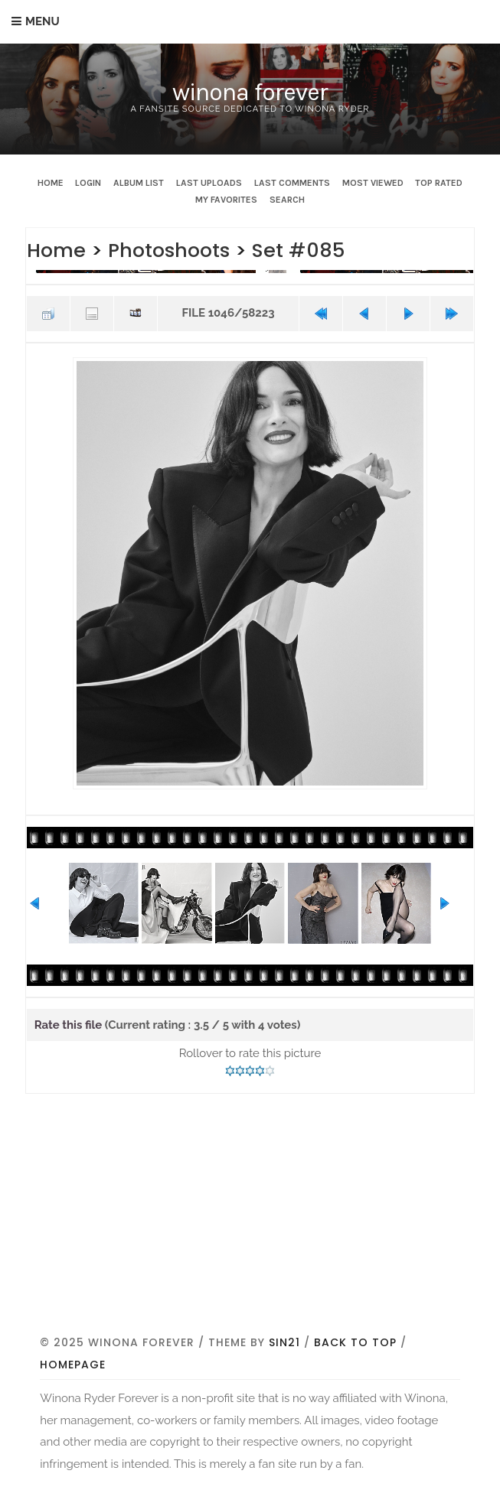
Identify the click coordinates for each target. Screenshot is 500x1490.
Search (287, 199)
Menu (42, 21)
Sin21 (284, 1342)
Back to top (355, 1342)
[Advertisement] (269, 1218)
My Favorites (226, 199)
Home (51, 182)
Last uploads (209, 182)
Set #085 (298, 250)
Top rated (438, 182)
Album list (138, 182)
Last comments (292, 182)
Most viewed (373, 182)
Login (88, 182)
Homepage (73, 1364)
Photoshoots (169, 250)
